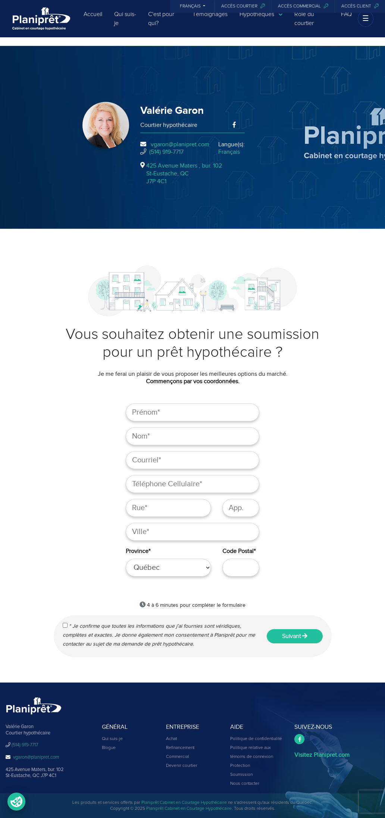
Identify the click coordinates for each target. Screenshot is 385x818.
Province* (138, 551)
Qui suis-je (125, 25)
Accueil (93, 21)
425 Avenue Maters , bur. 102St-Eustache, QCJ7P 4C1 (184, 173)
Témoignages (210, 21)
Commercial (177, 757)
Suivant (294, 636)
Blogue (109, 748)
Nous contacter (244, 783)
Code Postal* (239, 551)
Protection (240, 766)
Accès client (360, 6)
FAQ (346, 21)
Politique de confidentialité (256, 739)
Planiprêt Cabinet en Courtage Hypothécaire (184, 802)
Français (191, 6)
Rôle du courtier (304, 25)
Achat (171, 739)
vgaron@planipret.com (180, 144)
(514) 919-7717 (166, 152)
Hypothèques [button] (261, 21)
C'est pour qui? (161, 25)
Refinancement (180, 748)
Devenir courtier (181, 766)
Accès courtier (243, 6)
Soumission (241, 774)
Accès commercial (303, 6)
